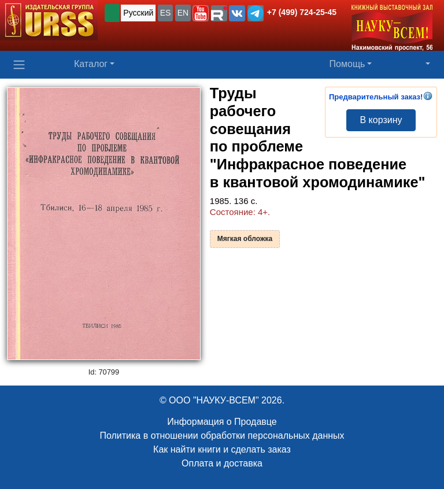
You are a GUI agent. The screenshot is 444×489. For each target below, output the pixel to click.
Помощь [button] (347, 64)
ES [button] (165, 12)
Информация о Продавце (221, 422)
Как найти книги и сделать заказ (222, 449)
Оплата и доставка (222, 463)
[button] (201, 13)
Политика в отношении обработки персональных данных (221, 435)
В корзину (381, 120)
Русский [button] (138, 12)
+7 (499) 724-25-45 (301, 12)
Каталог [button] (91, 64)
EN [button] (182, 12)
